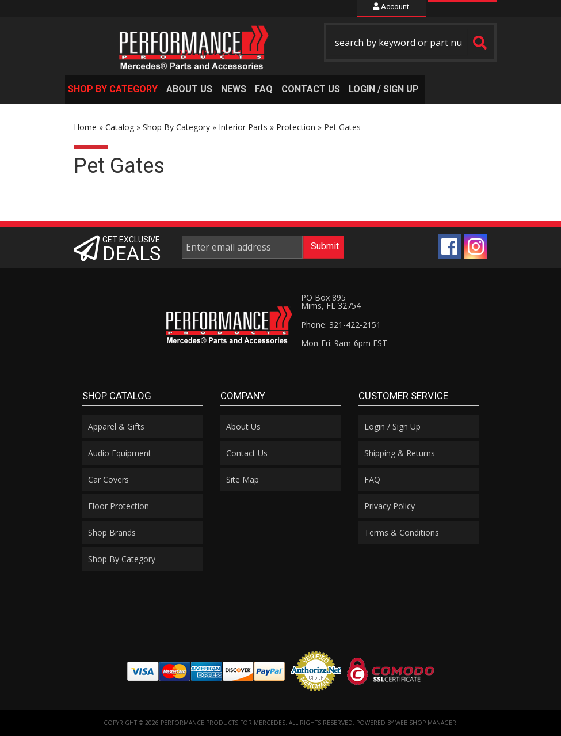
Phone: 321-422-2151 (341, 324)
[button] (410, 42)
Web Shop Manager (425, 723)
